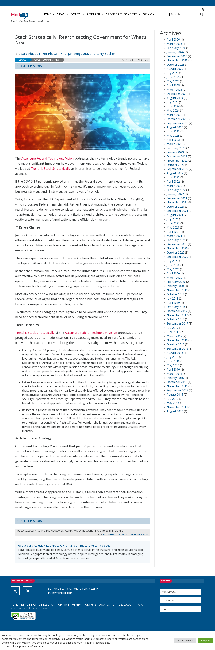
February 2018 (176, 307)
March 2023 (174, 144)
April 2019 (173, 303)
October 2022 (175, 165)
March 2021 (174, 236)
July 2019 (172, 298)
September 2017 (177, 323)
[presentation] (186, 621)
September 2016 (177, 348)
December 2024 (177, 94)
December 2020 (177, 244)
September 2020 (177, 257)
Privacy (44, 608)
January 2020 (175, 286)
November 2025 (177, 60)
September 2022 (177, 169)
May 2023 (173, 135)
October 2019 (175, 294)
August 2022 (175, 173)
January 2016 (175, 378)
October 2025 (175, 64)
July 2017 (172, 328)
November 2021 (177, 202)
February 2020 (176, 282)
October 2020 (175, 252)
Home (47, 14)
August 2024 (175, 98)
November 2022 (177, 161)
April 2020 (173, 273)
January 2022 (175, 194)
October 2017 (175, 319)
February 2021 (176, 240)
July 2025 (172, 73)
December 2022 (177, 156)
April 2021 (173, 232)
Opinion (149, 14)
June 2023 (173, 131)
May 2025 (173, 81)
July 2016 (172, 357)
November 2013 (177, 407)
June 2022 (173, 177)
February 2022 (176, 190)
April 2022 (173, 181)
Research (93, 14)
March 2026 (174, 44)
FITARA (138, 604)
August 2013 (175, 411)
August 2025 (175, 69)
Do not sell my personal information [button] (23, 646)
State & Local (122, 604)
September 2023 (177, 123)
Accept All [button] (205, 640)
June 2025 (173, 77)
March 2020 (174, 277)
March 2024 (174, 115)
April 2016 (173, 369)
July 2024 (172, 102)
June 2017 (173, 332)
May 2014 (173, 403)
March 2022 (174, 186)
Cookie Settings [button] (185, 640)
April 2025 (173, 85)
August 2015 (175, 394)
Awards (104, 604)
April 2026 (173, 39)
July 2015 (172, 399)
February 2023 (176, 148)
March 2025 (174, 90)
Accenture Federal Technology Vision (47, 158)
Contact (35, 608)
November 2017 (177, 315)
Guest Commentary (46, 59)
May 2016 (173, 365)
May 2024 (173, 110)
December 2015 (177, 382)
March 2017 (174, 336)
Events (76, 14)
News (61, 14)
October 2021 (175, 206)
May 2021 (173, 227)
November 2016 (177, 340)
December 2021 (177, 198)
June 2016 (173, 361)
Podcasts (90, 604)
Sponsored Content (121, 14)
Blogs (22, 59)
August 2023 (175, 127)
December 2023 (177, 119)
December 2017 (177, 311)
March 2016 (174, 374)
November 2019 (177, 290)
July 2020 (172, 261)
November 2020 (177, 248)
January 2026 (175, 52)
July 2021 (172, 219)
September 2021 (177, 211)
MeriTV (76, 604)
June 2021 (173, 223)
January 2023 (175, 152)
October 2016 (175, 344)
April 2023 (173, 140)
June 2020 (173, 265)
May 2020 (173, 269)
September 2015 (177, 390)
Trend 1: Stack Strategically (50, 168)
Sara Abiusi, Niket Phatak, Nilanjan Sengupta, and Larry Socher (68, 54)
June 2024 (173, 106)
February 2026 (176, 48)
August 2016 (175, 353)
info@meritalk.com (60, 593)
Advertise (23, 608)
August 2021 (175, 215)
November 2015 (177, 386)
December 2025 (177, 56)
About (13, 608)
